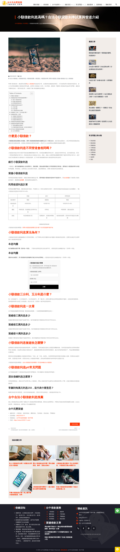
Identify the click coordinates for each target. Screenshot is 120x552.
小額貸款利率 (44, 78)
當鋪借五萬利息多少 (18, 118)
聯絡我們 (109, 4)
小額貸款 (37, 78)
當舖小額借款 (61, 78)
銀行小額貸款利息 (17, 99)
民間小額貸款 (53, 78)
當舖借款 (93, 145)
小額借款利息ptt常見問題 (16, 123)
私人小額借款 (69, 78)
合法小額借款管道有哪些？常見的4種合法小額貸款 (37, 362)
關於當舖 (36, 4)
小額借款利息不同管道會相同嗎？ (18, 98)
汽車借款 (93, 148)
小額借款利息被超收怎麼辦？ (17, 121)
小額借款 (46, 4)
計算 (44, 286)
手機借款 (93, 154)
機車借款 (93, 150)
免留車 (92, 157)
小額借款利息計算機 (18, 110)
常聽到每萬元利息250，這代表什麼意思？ (23, 127)
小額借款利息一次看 (15, 114)
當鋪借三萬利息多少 (18, 116)
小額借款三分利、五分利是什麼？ (18, 112)
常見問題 (80, 4)
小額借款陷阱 (30, 78)
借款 (20, 76)
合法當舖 (66, 178)
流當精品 (99, 4)
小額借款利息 (22, 78)
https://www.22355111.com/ (22, 420)
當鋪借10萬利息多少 (18, 119)
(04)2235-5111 (20, 415)
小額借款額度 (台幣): (36, 271)
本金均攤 (15, 108)
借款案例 (90, 4)
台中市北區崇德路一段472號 (24, 418)
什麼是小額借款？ (15, 96)
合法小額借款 (14, 78)
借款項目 (68, 4)
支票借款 (93, 152)
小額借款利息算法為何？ (16, 105)
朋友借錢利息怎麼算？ (18, 125)
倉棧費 (22, 180)
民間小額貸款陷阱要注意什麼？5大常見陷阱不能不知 (38, 227)
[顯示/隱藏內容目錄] (31, 93)
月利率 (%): (33, 278)
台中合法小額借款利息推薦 (17, 129)
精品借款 (93, 143)
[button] (116, 4)
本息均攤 (15, 107)
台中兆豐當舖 (18, 23)
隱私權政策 (64, 550)
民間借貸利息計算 (17, 103)
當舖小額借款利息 (17, 101)
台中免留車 (56, 4)
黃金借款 (93, 140)
